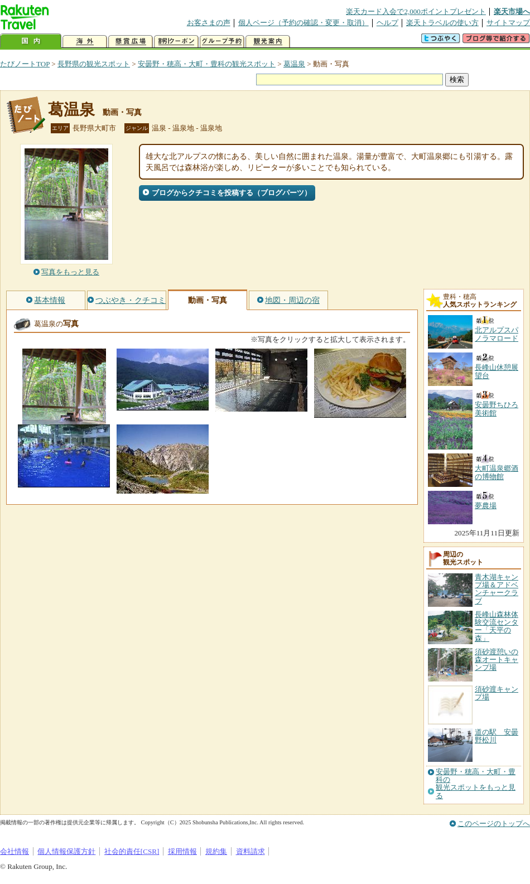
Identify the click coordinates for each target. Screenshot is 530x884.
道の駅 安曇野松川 (496, 736)
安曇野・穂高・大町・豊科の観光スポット (207, 64)
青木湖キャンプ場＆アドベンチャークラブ (496, 589)
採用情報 (182, 851)
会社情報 (14, 851)
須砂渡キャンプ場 (496, 693)
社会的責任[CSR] (132, 851)
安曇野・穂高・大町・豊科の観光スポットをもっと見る (475, 784)
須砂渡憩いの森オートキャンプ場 (496, 660)
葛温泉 (294, 64)
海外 (84, 41)
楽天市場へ (512, 11)
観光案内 (267, 41)
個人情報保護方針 (66, 851)
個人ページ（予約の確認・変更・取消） (303, 22)
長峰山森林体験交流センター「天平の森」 (496, 626)
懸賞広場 (130, 41)
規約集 (216, 851)
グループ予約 (222, 41)
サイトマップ (508, 22)
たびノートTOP (25, 64)
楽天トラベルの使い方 (442, 22)
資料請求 (250, 851)
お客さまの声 (208, 22)
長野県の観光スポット (93, 64)
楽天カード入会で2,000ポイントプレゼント (416, 11)
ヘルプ (387, 22)
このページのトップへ (493, 823)
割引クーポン (176, 41)
